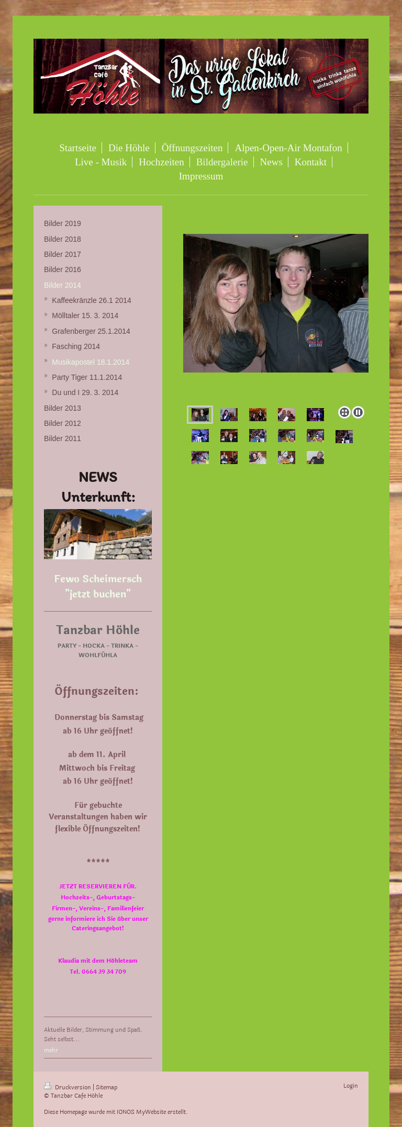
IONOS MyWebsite (141, 1112)
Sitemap (106, 1087)
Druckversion (68, 1087)
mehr (51, 1050)
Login (350, 1085)
